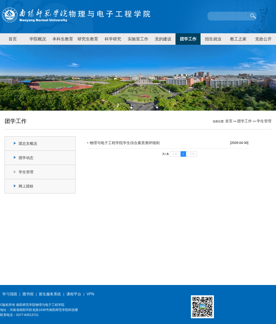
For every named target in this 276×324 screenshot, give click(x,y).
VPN (90, 294)
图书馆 (28, 294)
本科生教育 (62, 39)
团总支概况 (28, 143)
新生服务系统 (50, 294)
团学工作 (188, 39)
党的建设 (163, 39)
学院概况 (37, 39)
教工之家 (238, 39)
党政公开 (263, 39)
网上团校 (26, 186)
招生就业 (213, 39)
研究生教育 (88, 39)
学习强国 (9, 294)
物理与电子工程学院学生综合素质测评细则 (125, 143)
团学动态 (26, 158)
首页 (13, 39)
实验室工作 (138, 39)
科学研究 (113, 39)
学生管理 (264, 121)
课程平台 (73, 294)
